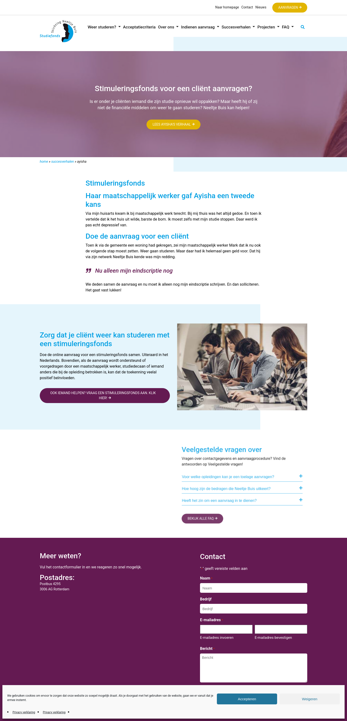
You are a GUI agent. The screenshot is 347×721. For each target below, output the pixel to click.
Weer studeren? (102, 27)
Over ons (166, 27)
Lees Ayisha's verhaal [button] (172, 125)
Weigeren (309, 699)
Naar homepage (226, 7)
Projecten (266, 27)
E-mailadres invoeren (217, 637)
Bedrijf (206, 599)
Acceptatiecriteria (139, 27)
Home (44, 161)
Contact (246, 7)
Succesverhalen (237, 27)
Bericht (207, 649)
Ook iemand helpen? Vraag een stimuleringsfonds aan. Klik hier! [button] (103, 395)
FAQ (286, 27)
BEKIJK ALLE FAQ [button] (204, 519)
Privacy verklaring (24, 712)
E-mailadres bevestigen (273, 637)
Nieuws (260, 7)
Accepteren (247, 699)
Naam (206, 578)
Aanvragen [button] (288, 7)
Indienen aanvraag (198, 27)
